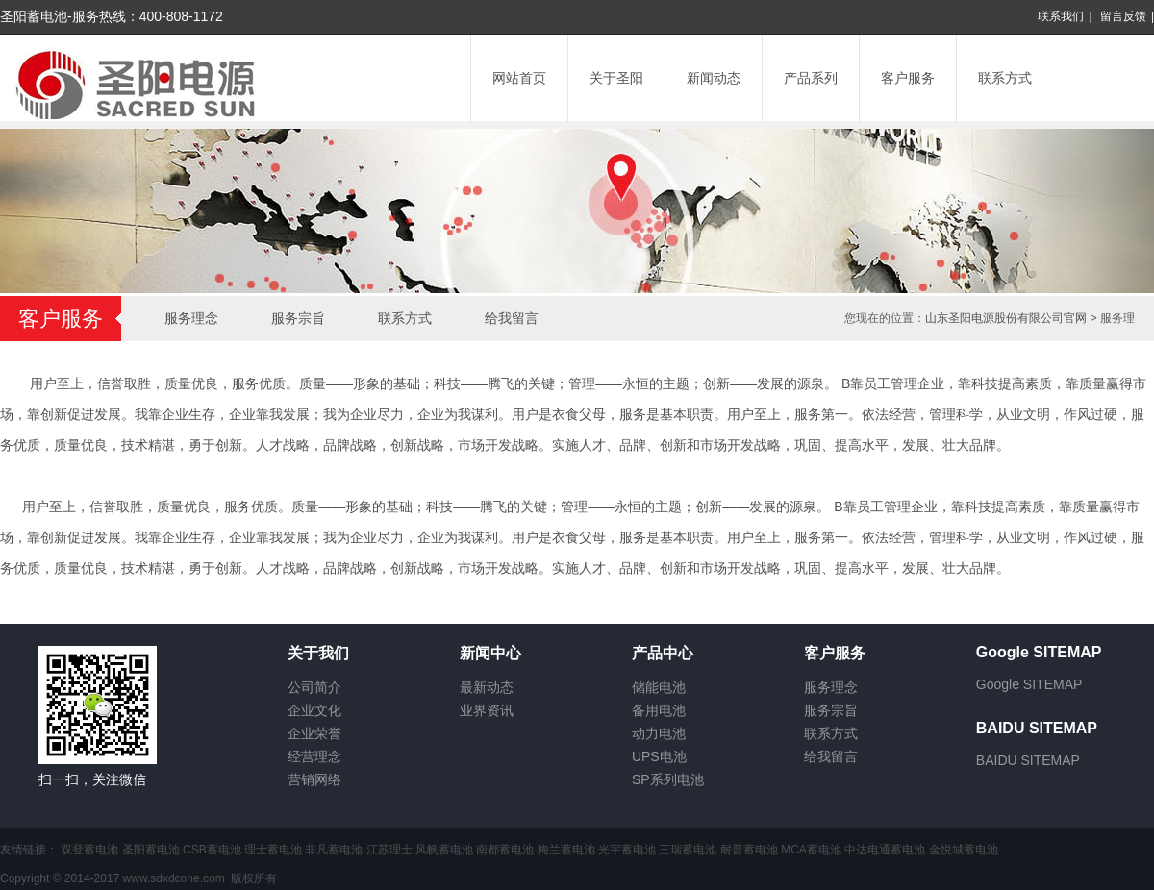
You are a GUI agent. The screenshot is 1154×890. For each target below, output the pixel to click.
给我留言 (512, 318)
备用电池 (659, 710)
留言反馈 (1123, 16)
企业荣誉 (314, 733)
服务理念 (191, 318)
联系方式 (1005, 78)
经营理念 (314, 756)
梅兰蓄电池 (566, 849)
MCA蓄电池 (811, 849)
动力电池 (659, 733)
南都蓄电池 (505, 849)
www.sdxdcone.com (174, 878)
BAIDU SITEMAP (1028, 760)
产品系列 (811, 78)
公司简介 (314, 687)
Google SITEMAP (1029, 684)
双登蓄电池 (89, 849)
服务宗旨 (298, 318)
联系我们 (1061, 16)
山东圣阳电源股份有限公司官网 (1006, 318)
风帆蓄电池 (444, 849)
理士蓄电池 (273, 849)
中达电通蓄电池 (884, 849)
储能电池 (659, 687)
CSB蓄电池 (212, 849)
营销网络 (314, 779)
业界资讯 (487, 710)
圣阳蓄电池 (151, 849)
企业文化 (314, 710)
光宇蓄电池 (627, 849)
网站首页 (519, 78)
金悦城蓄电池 (963, 849)
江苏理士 (389, 849)
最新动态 (487, 687)
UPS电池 (659, 756)
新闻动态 (713, 78)
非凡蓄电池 (334, 849)
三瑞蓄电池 (687, 849)
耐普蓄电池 (749, 849)
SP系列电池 (668, 779)
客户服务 (908, 78)
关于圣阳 (616, 78)
